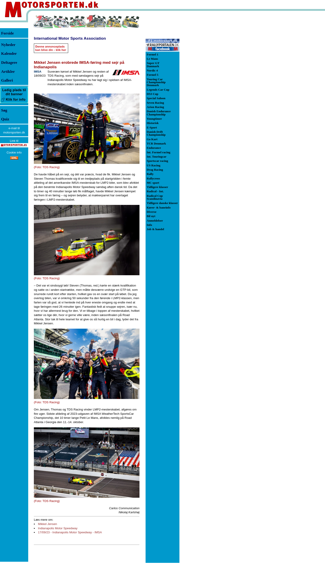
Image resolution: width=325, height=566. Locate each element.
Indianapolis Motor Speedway (57, 528)
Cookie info (14, 152)
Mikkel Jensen (47, 524)
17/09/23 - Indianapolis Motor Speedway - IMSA (70, 532)
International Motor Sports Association (70, 38)
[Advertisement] (203, 82)
